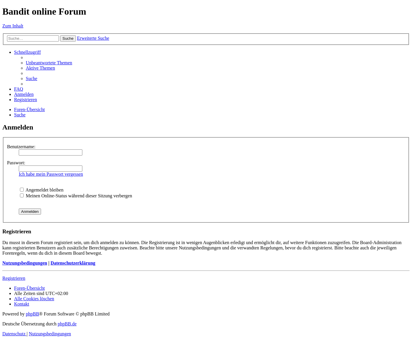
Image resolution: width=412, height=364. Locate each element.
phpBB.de (67, 323)
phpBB (32, 313)
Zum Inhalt (12, 25)
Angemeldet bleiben (41, 189)
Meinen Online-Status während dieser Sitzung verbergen (76, 195)
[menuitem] (49, 62)
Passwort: (16, 162)
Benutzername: (21, 146)
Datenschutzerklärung (72, 263)
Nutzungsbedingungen (24, 263)
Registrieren (13, 278)
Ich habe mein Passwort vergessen (51, 174)
